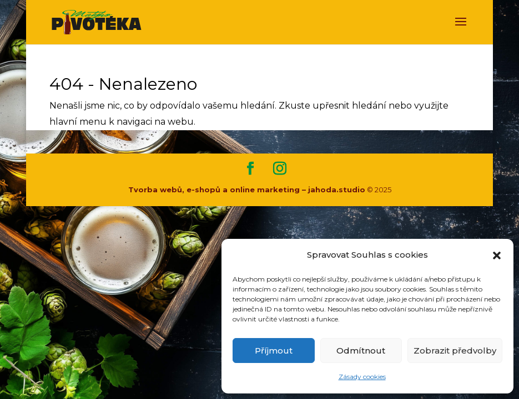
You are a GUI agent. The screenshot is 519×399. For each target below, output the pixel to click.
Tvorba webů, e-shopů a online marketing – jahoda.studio (246, 189)
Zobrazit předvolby (455, 350)
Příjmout (274, 350)
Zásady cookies (362, 376)
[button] (496, 255)
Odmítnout (360, 350)
